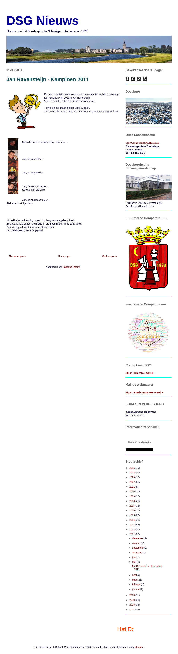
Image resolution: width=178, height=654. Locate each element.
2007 (132, 609)
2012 (132, 529)
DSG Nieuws (42, 20)
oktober (136, 543)
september (138, 547)
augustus (137, 552)
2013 (132, 524)
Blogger (139, 647)
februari (136, 584)
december (138, 538)
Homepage (64, 256)
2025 (132, 467)
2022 (132, 482)
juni (134, 557)
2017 (132, 505)
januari (136, 589)
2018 (132, 501)
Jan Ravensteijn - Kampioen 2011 (47, 79)
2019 (132, 496)
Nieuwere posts (17, 256)
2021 (132, 486)
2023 (132, 477)
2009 (132, 600)
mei (134, 562)
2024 (132, 472)
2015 (132, 515)
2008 (132, 604)
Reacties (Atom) (71, 267)
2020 (132, 491)
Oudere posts (109, 256)
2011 (132, 534)
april (134, 575)
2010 (132, 595)
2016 (132, 510)
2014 (132, 520)
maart (135, 579)
